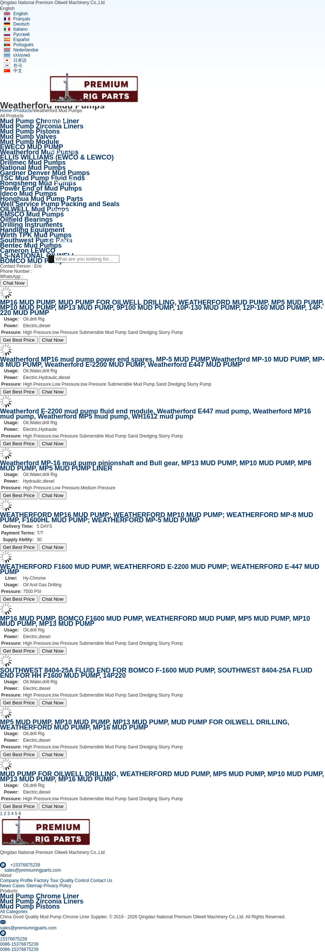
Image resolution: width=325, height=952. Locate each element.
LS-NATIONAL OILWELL (38, 255)
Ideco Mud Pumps (28, 193)
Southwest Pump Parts (36, 240)
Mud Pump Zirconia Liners (41, 126)
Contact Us (101, 880)
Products (23, 110)
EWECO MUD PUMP (31, 147)
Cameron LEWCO (27, 250)
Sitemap (34, 885)
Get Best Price (19, 340)
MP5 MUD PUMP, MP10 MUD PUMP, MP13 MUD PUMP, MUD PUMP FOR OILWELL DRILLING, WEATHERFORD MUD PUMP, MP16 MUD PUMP (144, 724)
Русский (21, 34)
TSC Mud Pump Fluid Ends (42, 178)
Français (21, 18)
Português (23, 44)
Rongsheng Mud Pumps (38, 183)
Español (21, 39)
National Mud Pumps (33, 167)
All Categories (14, 911)
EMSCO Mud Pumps (32, 214)
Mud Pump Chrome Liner (39, 121)
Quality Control (74, 880)
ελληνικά (21, 55)
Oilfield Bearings (26, 219)
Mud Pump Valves (28, 136)
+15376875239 (39, 276)
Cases (18, 885)
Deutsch (21, 24)
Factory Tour (46, 880)
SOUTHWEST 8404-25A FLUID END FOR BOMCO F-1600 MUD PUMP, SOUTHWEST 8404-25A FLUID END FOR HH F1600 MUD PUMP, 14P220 (156, 673)
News (5, 885)
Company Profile (16, 880)
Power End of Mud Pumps (41, 188)
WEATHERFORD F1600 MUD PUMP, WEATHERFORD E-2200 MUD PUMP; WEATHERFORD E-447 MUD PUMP (159, 569)
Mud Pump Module (29, 141)
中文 (17, 70)
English (20, 13)
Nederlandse (25, 50)
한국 (17, 65)
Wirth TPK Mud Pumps (36, 235)
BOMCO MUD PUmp (32, 261)
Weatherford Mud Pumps (39, 152)
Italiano (20, 29)
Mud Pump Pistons (30, 131)
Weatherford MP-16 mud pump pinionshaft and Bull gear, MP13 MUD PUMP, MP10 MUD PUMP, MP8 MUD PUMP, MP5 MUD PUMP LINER (155, 465)
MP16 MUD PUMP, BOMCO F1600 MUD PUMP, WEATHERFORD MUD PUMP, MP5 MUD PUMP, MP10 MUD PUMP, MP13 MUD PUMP (155, 621)
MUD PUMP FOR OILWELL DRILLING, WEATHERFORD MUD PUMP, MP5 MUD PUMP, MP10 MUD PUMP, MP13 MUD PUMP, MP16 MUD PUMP (162, 776)
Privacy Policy (57, 885)
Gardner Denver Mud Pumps (45, 173)
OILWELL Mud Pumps (34, 209)
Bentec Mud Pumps (31, 245)
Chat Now (14, 283)
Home (6, 110)
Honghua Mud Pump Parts (41, 198)
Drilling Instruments (31, 224)
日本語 (20, 60)
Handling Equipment (32, 230)
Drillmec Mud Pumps (33, 162)
